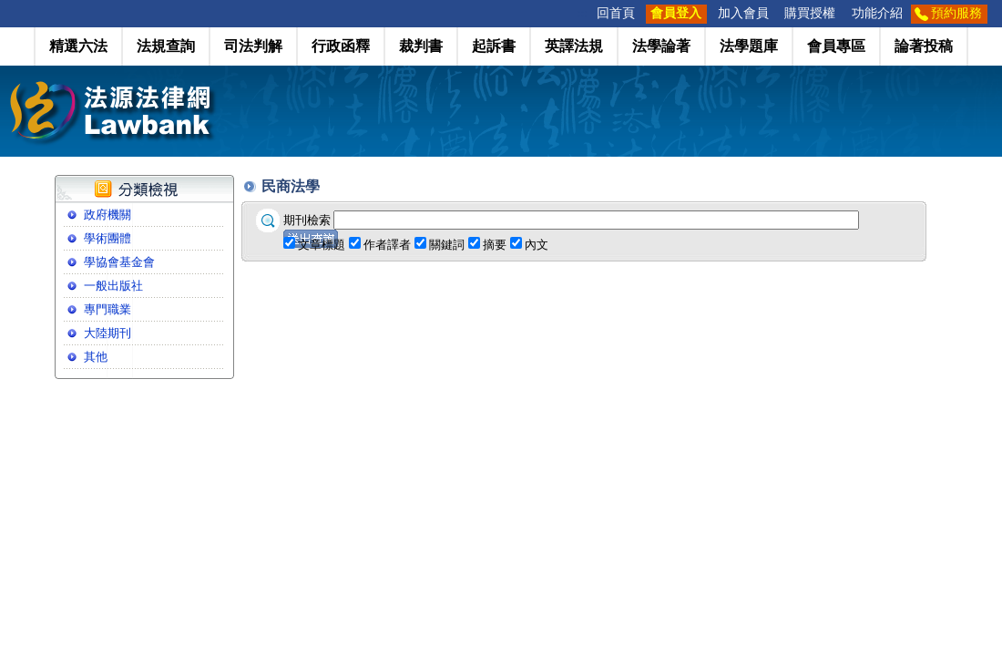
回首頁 (616, 13)
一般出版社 (113, 285)
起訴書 (494, 46)
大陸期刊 (107, 333)
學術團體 (107, 238)
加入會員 (743, 13)
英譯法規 (574, 46)
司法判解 (253, 46)
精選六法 (78, 46)
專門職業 (107, 309)
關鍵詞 (447, 244)
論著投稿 (924, 46)
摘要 (494, 244)
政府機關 (107, 214)
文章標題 (321, 244)
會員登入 (675, 13)
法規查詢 (166, 46)
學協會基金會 (119, 262)
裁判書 (421, 46)
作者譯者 (387, 244)
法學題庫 (749, 46)
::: (583, 13)
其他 (95, 357)
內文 (536, 244)
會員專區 (836, 46)
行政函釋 (341, 46)
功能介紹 (877, 13)
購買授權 (809, 13)
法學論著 (661, 46)
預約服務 (956, 13)
